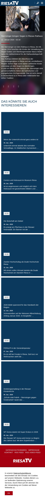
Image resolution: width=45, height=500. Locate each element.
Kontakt (8, 452)
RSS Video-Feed (33, 452)
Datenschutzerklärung (22, 473)
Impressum (33, 450)
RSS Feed (19, 452)
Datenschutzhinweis (16, 450)
